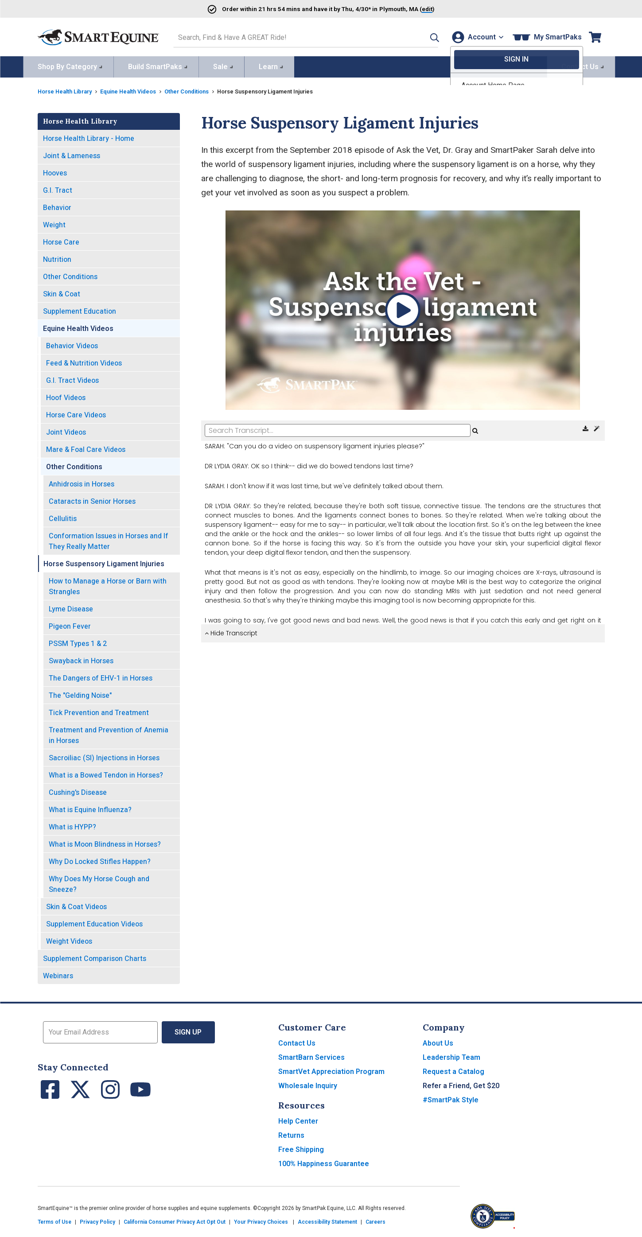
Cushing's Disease (78, 790)
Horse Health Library (68, 89)
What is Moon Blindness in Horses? (105, 842)
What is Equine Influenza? (90, 808)
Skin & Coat (61, 292)
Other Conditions (203, 89)
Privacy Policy (97, 1220)
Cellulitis (63, 517)
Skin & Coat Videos (76, 905)
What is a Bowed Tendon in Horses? (106, 773)
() (419, 8)
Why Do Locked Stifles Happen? (100, 860)
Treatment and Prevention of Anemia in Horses (108, 733)
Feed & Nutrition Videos (84, 361)
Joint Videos (66, 430)
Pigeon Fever (70, 624)
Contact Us (296, 1041)
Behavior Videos (72, 344)
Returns (291, 1133)
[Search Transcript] (338, 428)
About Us (438, 1041)
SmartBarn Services (311, 1055)
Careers (375, 1220)
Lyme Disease (71, 607)
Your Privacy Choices (261, 1220)
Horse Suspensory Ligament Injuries (103, 562)
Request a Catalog (453, 1070)
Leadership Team (451, 1055)
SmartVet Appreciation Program (331, 1070)
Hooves (55, 171)
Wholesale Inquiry (307, 1084)
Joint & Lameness (71, 154)
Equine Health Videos (138, 89)
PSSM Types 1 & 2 (78, 642)
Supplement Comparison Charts (94, 957)
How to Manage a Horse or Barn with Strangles (108, 584)
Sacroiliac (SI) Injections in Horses (104, 756)
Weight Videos (69, 939)
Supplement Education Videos (94, 922)
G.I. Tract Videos (72, 378)
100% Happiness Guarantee (323, 1162)
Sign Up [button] (188, 1030)
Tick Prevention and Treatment (99, 711)
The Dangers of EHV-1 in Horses (100, 676)
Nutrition (57, 257)
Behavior (57, 206)
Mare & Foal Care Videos (85, 447)
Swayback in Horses (81, 659)
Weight (54, 223)
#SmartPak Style (451, 1098)
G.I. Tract (57, 188)
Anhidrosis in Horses (81, 482)
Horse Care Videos (76, 413)
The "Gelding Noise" (80, 693)
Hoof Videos (66, 396)
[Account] (475, 36)
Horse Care (61, 240)
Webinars (58, 974)
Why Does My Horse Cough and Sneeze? (99, 882)
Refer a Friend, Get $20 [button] (461, 1084)
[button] (422, 36)
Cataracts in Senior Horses (92, 499)
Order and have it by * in (295, 8)
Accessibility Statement (327, 1220)
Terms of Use (54, 1220)
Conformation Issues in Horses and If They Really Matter (108, 539)
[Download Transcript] (586, 427)
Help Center (298, 1119)
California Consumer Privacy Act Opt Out (175, 1220)
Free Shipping (301, 1148)
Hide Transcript (231, 631)
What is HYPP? (72, 825)
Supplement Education (79, 309)
